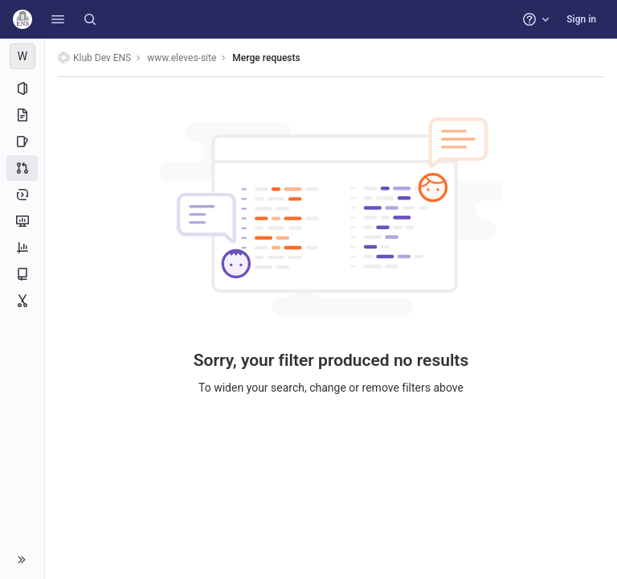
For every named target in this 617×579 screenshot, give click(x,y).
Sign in (581, 19)
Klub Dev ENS (94, 57)
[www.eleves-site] (22, 56)
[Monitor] (22, 221)
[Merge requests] (22, 168)
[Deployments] (22, 194)
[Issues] (22, 141)
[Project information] (22, 88)
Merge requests (266, 58)
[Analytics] (22, 248)
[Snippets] (22, 301)
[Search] (90, 19)
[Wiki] (22, 274)
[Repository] (22, 115)
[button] (58, 19)
